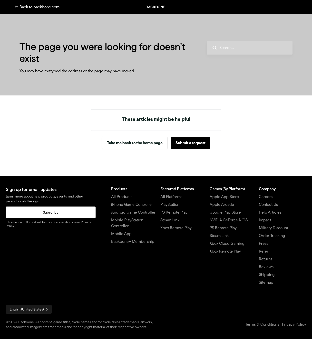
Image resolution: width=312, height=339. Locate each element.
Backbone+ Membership (132, 241)
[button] (158, 7)
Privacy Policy (294, 324)
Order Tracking (272, 236)
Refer (263, 251)
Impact (265, 220)
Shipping (267, 275)
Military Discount (273, 228)
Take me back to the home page (135, 143)
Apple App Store (224, 197)
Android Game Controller (133, 212)
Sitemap (266, 282)
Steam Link (169, 220)
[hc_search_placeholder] (249, 48)
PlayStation (169, 204)
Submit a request (190, 143)
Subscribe (50, 212)
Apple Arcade (222, 204)
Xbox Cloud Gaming (227, 243)
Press (263, 243)
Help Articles (270, 212)
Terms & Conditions (262, 324)
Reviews (266, 267)
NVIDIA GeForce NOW (229, 220)
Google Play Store (225, 212)
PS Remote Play (173, 212)
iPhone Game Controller (132, 204)
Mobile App (121, 234)
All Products (121, 197)
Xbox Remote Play (176, 228)
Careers (266, 197)
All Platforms (171, 197)
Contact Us (268, 204)
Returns (265, 259)
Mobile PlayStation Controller (127, 223)
